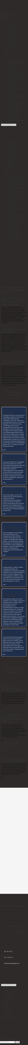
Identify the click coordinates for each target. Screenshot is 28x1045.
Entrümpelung (7, 998)
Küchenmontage (8, 1010)
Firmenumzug (7, 995)
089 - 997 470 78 (5, 13)
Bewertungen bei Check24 (11, 742)
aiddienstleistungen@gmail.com (10, 15)
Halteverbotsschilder (9, 1008)
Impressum (3, 1018)
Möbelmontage (7, 1013)
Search (17, 1042)
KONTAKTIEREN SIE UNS (9, 124)
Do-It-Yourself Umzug (9, 993)
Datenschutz (10, 1018)
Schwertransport (8, 1007)
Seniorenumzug (8, 991)
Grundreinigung (8, 1005)
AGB (14, 1018)
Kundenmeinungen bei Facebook (11, 743)
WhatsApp (5, 17)
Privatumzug (7, 990)
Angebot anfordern (6, 19)
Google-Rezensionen (10, 745)
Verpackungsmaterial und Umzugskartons (14, 1003)
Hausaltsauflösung (8, 997)
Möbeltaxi (6, 1012)
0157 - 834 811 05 (14, 13)
